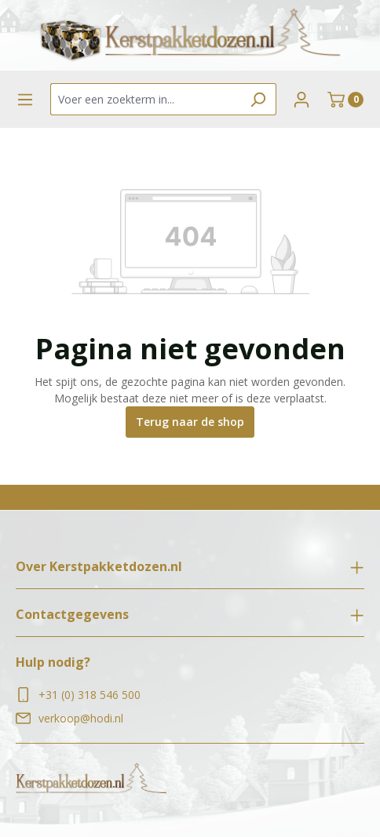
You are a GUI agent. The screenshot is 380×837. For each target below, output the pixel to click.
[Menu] (25, 100)
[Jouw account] (301, 100)
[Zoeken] (257, 99)
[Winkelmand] (345, 100)
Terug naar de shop (190, 421)
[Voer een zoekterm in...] (145, 99)
